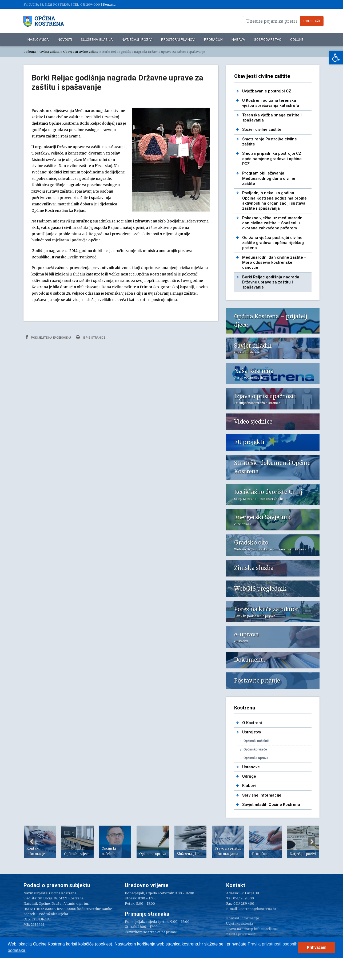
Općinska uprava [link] (256, 758)
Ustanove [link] (251, 767)
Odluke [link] (296, 40)
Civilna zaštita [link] (49, 52)
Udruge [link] (249, 776)
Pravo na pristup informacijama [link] (252, 929)
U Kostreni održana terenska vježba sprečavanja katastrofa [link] (270, 103)
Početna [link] (29, 52)
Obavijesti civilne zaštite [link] (80, 52)
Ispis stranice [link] (90, 337)
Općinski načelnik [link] (256, 741)
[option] (40, 842)
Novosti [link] (65, 40)
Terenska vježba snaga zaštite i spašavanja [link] (272, 118)
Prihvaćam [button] (316, 947)
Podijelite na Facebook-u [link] (48, 337)
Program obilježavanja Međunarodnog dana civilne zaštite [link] (268, 178)
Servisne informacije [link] (261, 795)
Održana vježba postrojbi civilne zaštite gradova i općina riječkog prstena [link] (273, 242)
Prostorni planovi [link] (178, 40)
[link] (336, 57)
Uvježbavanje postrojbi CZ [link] (266, 91)
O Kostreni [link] (252, 722)
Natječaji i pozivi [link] (137, 40)
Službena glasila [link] (97, 40)
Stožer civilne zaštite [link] (261, 129)
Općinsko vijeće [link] (255, 749)
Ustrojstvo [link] (251, 732)
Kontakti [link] (109, 4)
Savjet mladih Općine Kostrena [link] (271, 804)
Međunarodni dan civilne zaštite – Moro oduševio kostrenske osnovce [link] (274, 262)
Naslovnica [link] (38, 40)
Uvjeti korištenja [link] (239, 923)
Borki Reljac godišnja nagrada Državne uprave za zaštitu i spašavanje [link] (270, 282)
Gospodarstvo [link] (267, 40)
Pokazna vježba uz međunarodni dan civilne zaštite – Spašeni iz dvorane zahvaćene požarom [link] (273, 223)
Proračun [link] (213, 40)
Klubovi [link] (249, 785)
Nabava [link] (238, 40)
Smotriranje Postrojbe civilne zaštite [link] (269, 142)
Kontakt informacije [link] (242, 918)
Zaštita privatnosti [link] (241, 934)
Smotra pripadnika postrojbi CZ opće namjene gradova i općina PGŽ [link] (272, 158)
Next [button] (311, 841)
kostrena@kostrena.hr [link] (257, 909)
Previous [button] (31, 841)
